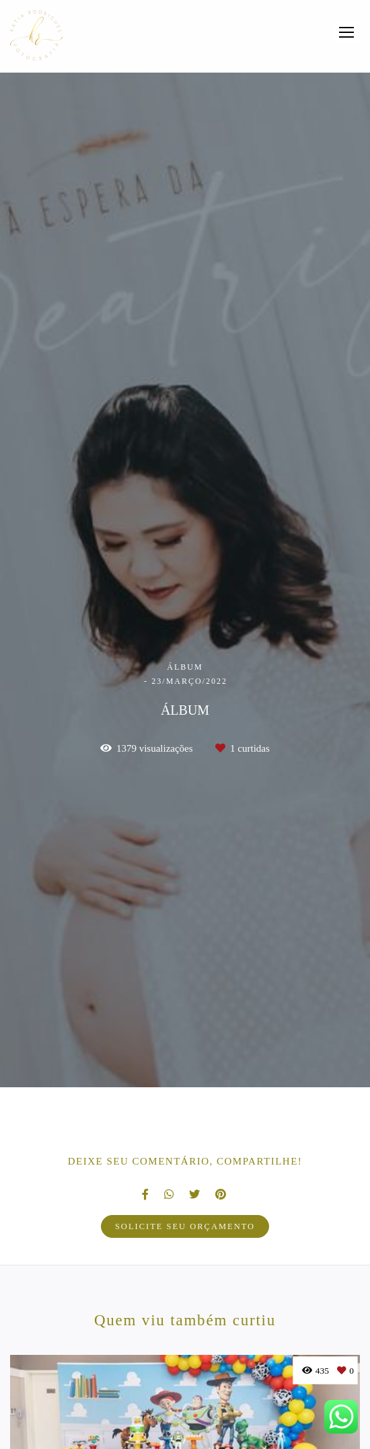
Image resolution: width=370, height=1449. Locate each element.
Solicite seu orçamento (185, 1226)
